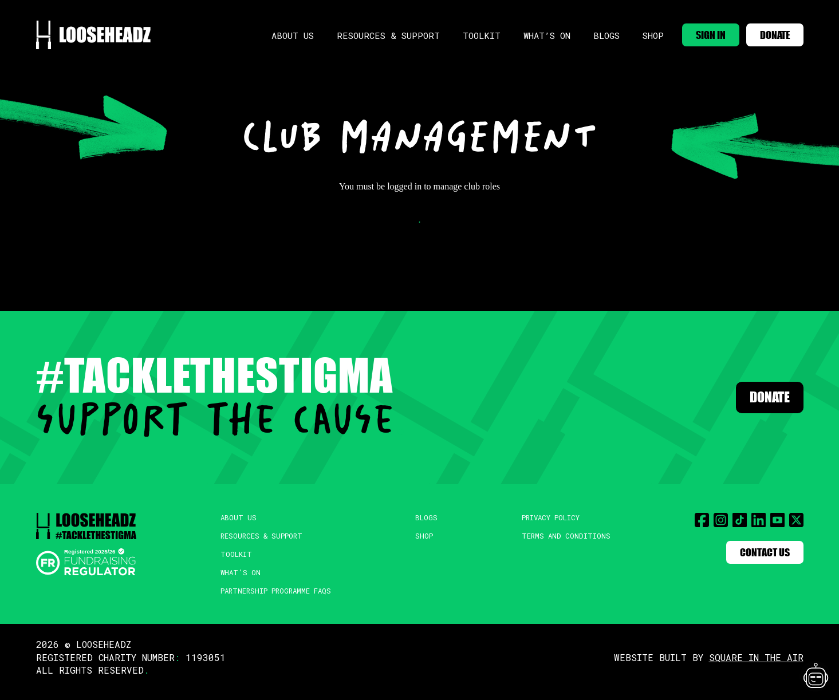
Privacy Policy (554, 518)
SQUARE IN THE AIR (756, 666)
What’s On (531, 31)
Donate (759, 397)
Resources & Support (380, 31)
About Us (290, 31)
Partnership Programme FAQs (276, 598)
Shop (634, 31)
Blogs (589, 31)
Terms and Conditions (568, 538)
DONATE (769, 30)
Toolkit (468, 31)
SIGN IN (695, 30)
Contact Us (757, 553)
